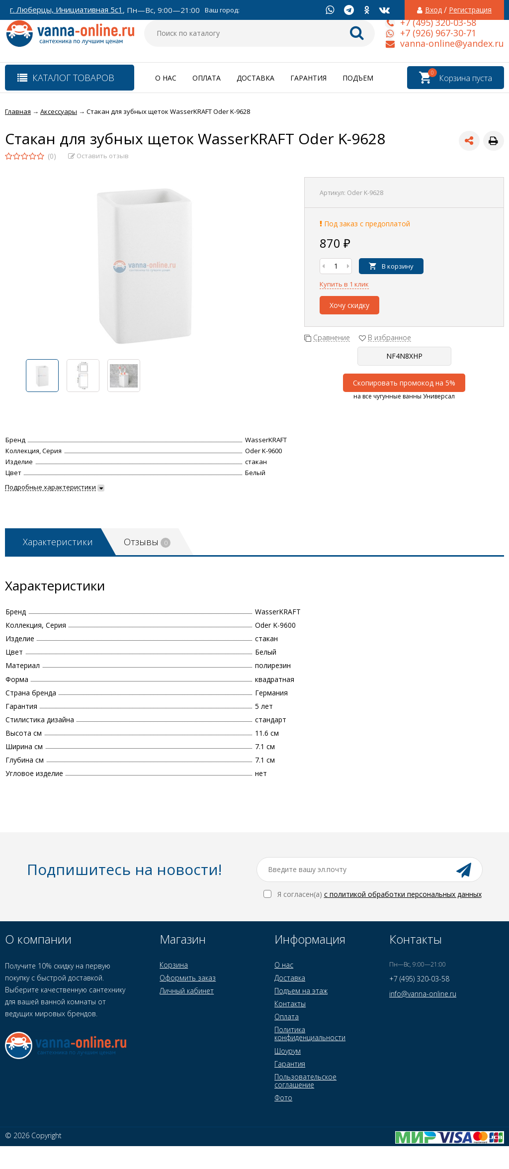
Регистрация (470, 10)
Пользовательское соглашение (305, 1080)
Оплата (206, 78)
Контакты (290, 1003)
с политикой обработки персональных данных (403, 894)
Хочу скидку (349, 305)
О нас (165, 78)
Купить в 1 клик (344, 284)
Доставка (255, 78)
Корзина (174, 965)
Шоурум (287, 1051)
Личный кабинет (187, 990)
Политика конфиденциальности (309, 1033)
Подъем (357, 78)
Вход (433, 10)
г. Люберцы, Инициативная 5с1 (66, 9)
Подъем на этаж (301, 990)
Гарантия (308, 78)
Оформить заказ (188, 977)
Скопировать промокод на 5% (404, 383)
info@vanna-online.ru (422, 993)
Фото (283, 1097)
